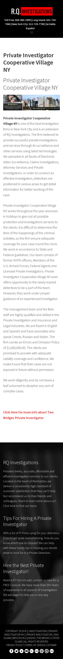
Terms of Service (35, 645)
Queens (30, 638)
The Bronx (43, 638)
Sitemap (52, 645)
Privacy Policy (15, 645)
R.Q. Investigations (31, 11)
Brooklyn (19, 638)
